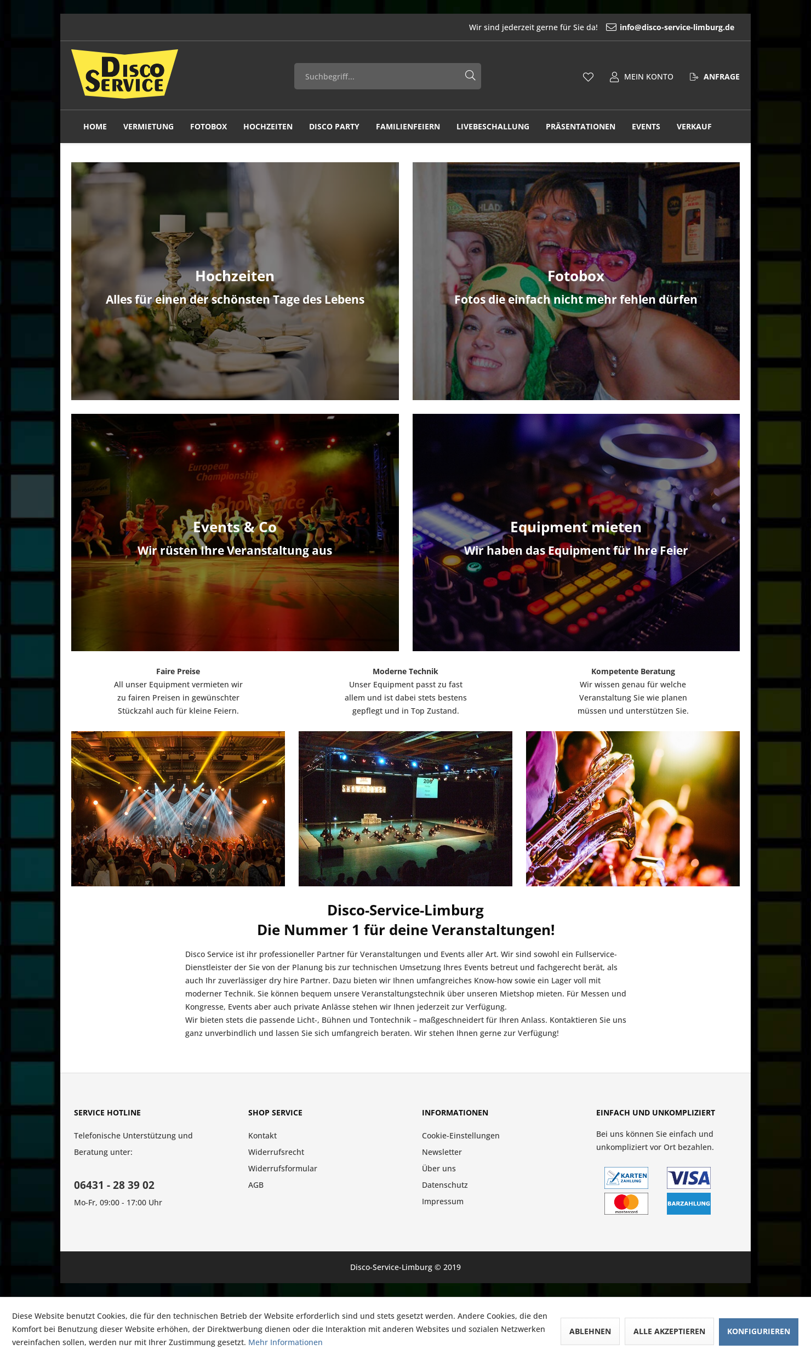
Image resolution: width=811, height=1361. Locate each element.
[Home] (95, 126)
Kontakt (262, 1135)
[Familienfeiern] (408, 126)
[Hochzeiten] (268, 126)
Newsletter (442, 1152)
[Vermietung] (148, 126)
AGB (256, 1185)
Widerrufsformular (282, 1168)
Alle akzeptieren (669, 1331)
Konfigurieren (758, 1331)
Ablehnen (590, 1331)
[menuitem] (606, 27)
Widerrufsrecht (276, 1152)
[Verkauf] (694, 126)
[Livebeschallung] (493, 126)
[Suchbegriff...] (388, 76)
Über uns (439, 1168)
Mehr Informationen (285, 1342)
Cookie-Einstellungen (461, 1135)
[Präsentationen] (581, 126)
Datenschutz (445, 1185)
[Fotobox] (208, 126)
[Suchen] (470, 74)
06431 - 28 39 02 (114, 1185)
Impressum (443, 1201)
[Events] (646, 126)
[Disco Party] (334, 126)
